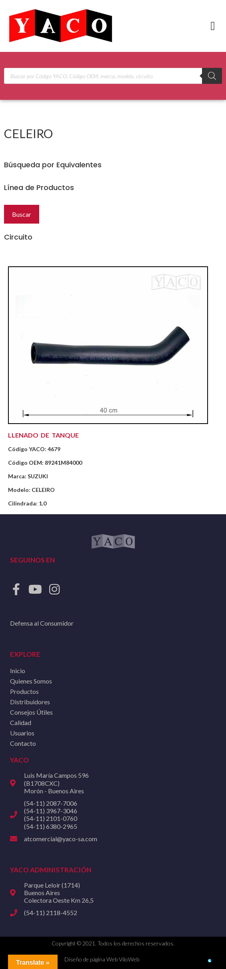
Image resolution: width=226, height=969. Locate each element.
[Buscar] (212, 76)
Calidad (20, 722)
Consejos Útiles (31, 712)
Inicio (17, 670)
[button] (213, 26)
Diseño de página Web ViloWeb (101, 959)
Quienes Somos (31, 681)
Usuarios (22, 733)
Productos (24, 691)
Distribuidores (30, 701)
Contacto (23, 743)
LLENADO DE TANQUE (43, 435)
